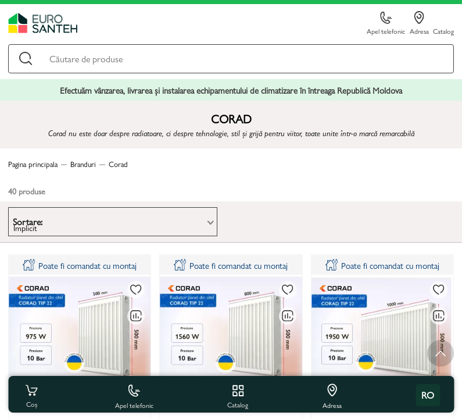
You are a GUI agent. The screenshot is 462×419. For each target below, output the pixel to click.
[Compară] (136, 316)
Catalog (443, 30)
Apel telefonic (386, 23)
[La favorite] (136, 290)
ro (427, 395)
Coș (31, 395)
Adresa (419, 23)
